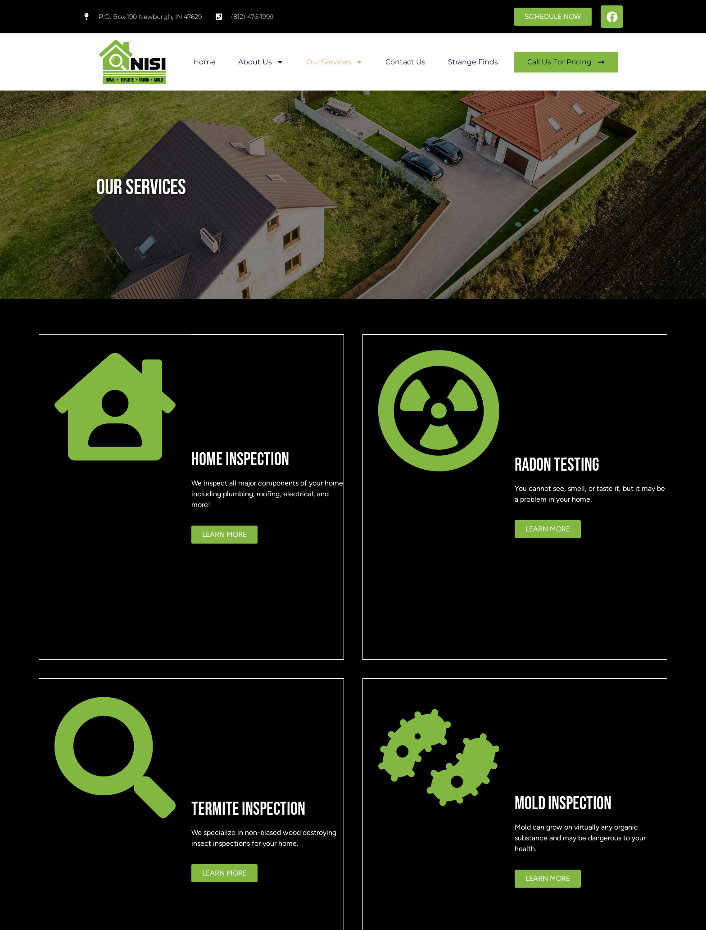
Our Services (334, 62)
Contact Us (405, 62)
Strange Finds (473, 62)
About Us (261, 62)
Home (204, 62)
